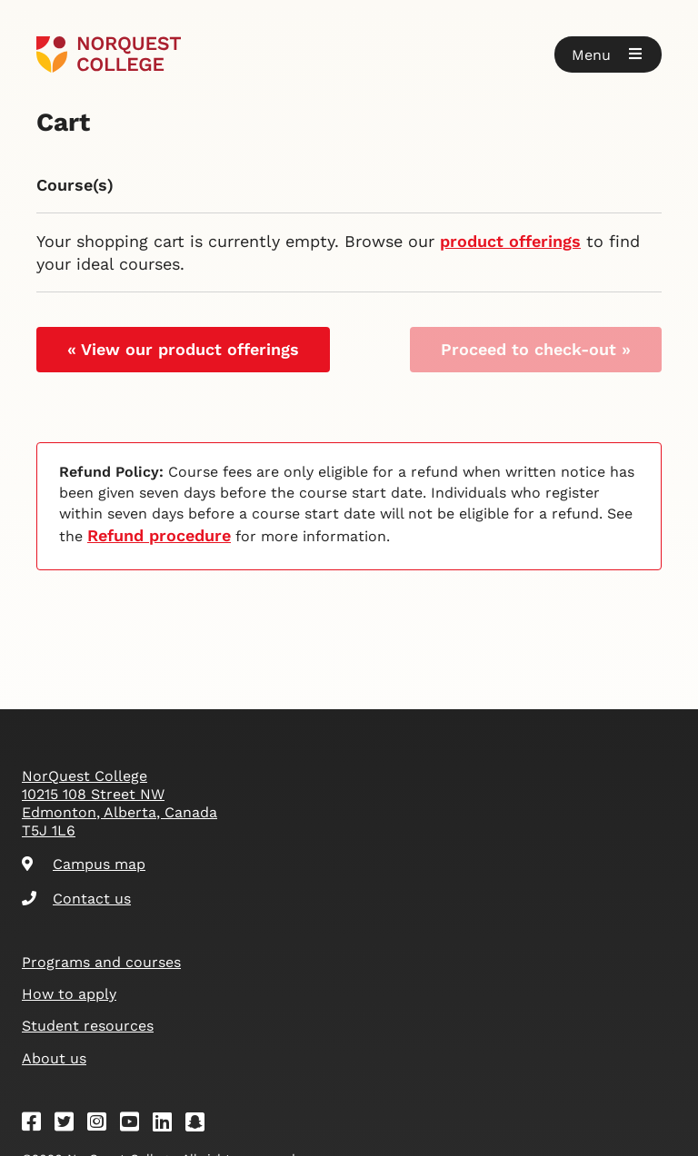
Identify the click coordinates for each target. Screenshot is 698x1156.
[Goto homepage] (108, 54)
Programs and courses (101, 962)
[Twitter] (70, 1124)
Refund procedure (159, 535)
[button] (608, 54)
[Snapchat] (200, 1124)
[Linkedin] (168, 1124)
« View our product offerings (183, 349)
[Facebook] (37, 1124)
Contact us (76, 898)
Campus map (83, 864)
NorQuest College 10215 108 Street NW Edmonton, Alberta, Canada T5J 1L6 (119, 803)
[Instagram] (102, 1124)
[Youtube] (135, 1124)
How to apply (69, 994)
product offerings (510, 241)
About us (54, 1058)
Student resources (88, 1025)
